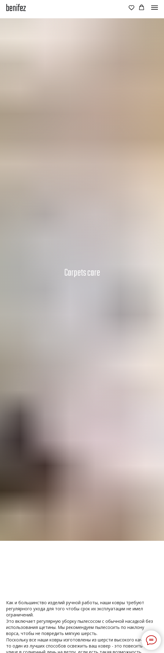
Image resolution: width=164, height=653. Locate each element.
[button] (131, 7)
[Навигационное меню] (154, 7)
